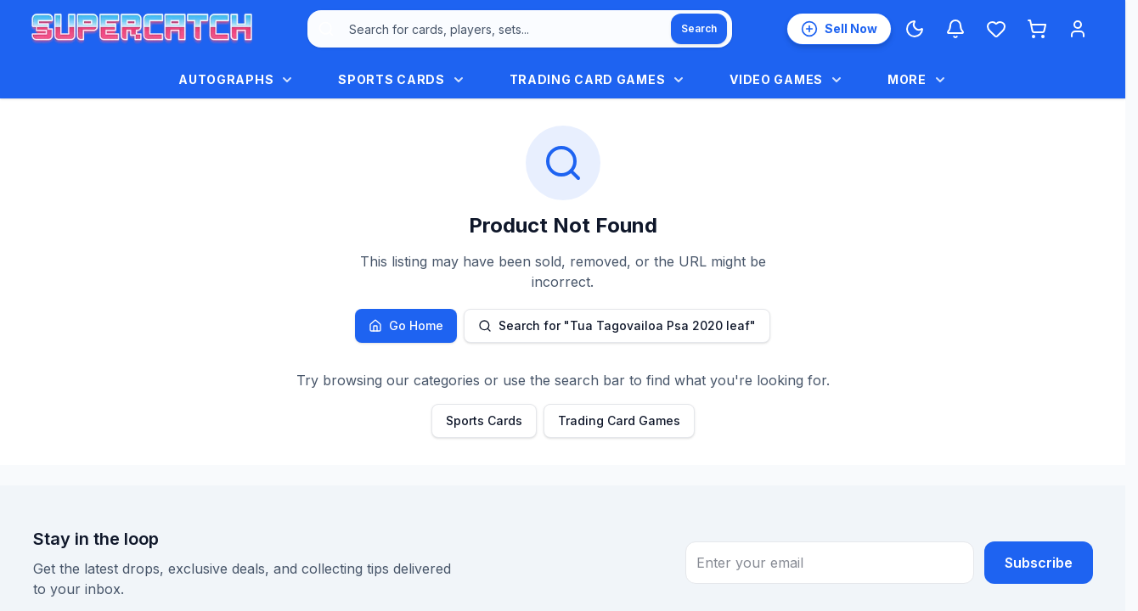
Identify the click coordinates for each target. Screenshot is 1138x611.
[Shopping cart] (1037, 29)
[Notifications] (955, 29)
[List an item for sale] (839, 29)
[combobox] (519, 29)
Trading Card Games (619, 420)
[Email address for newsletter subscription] (829, 562)
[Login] (1077, 29)
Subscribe (1039, 562)
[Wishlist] (996, 29)
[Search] (699, 29)
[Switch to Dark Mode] (914, 29)
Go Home (406, 325)
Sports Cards (484, 420)
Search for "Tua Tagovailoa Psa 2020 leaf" (617, 325)
